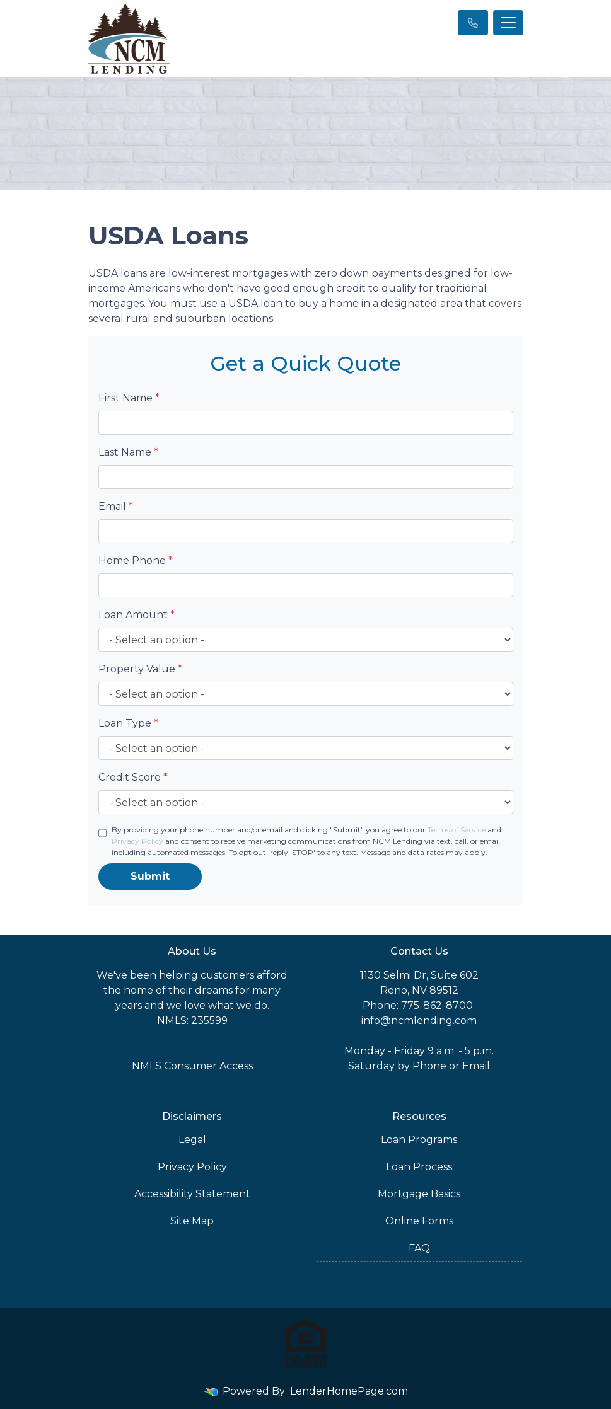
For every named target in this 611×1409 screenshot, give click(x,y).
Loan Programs (419, 1140)
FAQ (419, 1248)
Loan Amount (136, 615)
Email (115, 506)
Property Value (140, 669)
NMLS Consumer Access (192, 1066)
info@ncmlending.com (419, 1021)
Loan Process (419, 1167)
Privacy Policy (137, 841)
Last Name (128, 452)
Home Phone (135, 560)
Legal (192, 1140)
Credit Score (133, 777)
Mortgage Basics (419, 1194)
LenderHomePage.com (349, 1391)
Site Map (192, 1221)
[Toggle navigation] (508, 22)
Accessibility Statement (192, 1194)
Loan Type (128, 723)
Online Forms (419, 1221)
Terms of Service (457, 829)
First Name (129, 398)
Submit (150, 876)
